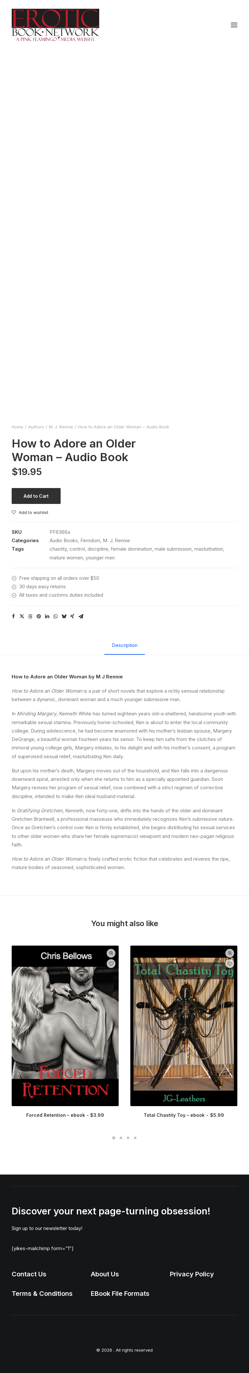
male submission (173, 549)
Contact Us (29, 1274)
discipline (98, 549)
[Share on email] (81, 616)
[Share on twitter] (22, 616)
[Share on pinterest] (38, 616)
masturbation (208, 549)
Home (17, 426)
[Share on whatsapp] (55, 616)
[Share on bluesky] (64, 616)
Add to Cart (36, 496)
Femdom (90, 540)
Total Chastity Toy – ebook (184, 1115)
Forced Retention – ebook (65, 1115)
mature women (66, 558)
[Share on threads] (30, 616)
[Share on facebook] (13, 616)
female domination (131, 549)
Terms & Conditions (42, 1293)
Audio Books (64, 540)
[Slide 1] (113, 1138)
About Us (105, 1274)
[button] (234, 25)
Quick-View (111, 953)
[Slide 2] (120, 1138)
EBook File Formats (120, 1293)
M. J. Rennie (61, 426)
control (77, 549)
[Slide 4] (135, 1138)
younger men (100, 558)
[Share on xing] (72, 616)
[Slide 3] (128, 1138)
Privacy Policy (192, 1274)
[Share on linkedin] (47, 616)
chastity (58, 549)
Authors (36, 426)
